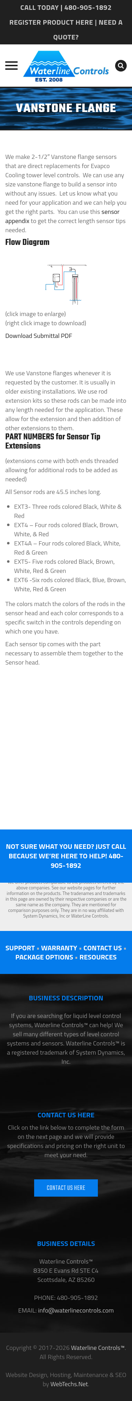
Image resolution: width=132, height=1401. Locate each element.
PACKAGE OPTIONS (44, 956)
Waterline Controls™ (98, 1347)
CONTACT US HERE (66, 1188)
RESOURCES (98, 956)
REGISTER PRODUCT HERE (51, 22)
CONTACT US (102, 947)
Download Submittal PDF (38, 335)
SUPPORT (19, 947)
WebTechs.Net (69, 1384)
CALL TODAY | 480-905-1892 (66, 7)
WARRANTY (59, 947)
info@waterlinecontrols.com (75, 1310)
